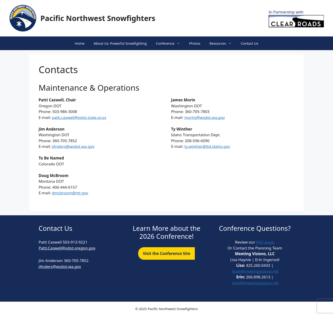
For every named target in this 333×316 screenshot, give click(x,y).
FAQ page (265, 242)
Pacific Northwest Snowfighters (97, 18)
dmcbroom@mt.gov (70, 192)
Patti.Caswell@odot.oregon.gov (67, 248)
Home (80, 43)
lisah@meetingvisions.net (255, 271)
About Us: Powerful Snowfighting (120, 43)
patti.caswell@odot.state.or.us (79, 117)
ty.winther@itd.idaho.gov (207, 146)
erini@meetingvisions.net (255, 282)
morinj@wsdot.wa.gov (204, 117)
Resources (222, 43)
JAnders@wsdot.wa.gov (73, 146)
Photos (194, 43)
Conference (170, 43)
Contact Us (249, 43)
